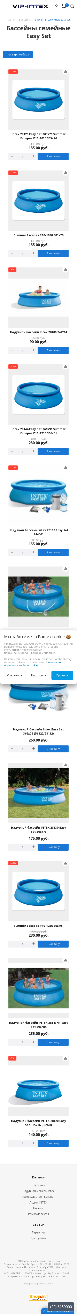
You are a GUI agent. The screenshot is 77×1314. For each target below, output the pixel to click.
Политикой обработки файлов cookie (32, 663)
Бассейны (38, 1185)
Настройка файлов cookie (38, 1283)
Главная (10, 19)
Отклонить (15, 675)
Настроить (38, 675)
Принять (62, 675)
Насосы (38, 1208)
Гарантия (38, 1232)
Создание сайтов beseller (57, 1311)
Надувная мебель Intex (38, 1191)
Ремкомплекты (38, 1214)
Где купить (38, 1238)
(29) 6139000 (61, 1306)
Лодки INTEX (38, 1202)
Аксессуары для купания (38, 1197)
